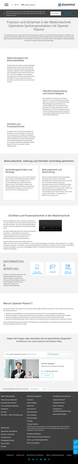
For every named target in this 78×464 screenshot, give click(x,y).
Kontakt (47, 375)
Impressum (10, 455)
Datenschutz (20, 455)
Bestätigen (67, 13)
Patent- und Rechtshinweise (55, 455)
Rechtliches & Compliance (35, 455)
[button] (12, 4)
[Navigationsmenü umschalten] (6, 4)
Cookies (69, 455)
